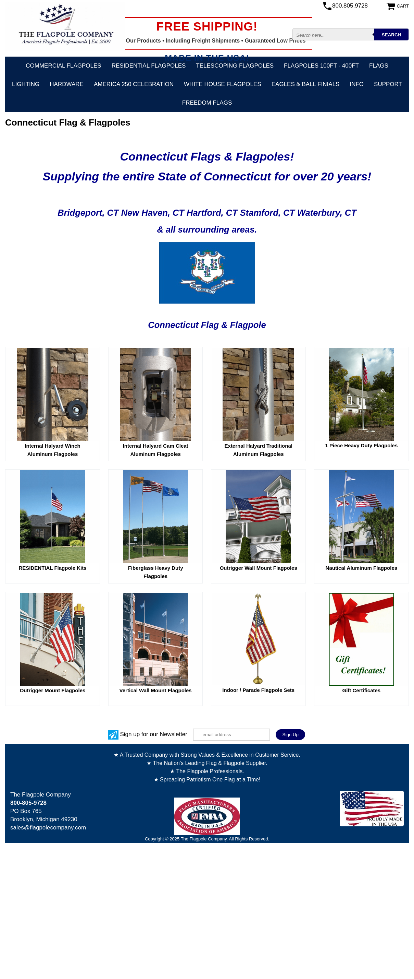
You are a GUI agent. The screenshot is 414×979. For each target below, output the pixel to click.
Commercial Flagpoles (63, 65)
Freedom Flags (207, 102)
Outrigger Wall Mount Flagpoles (258, 568)
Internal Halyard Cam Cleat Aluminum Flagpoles (155, 450)
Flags (378, 65)
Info (357, 84)
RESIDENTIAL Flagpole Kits (52, 568)
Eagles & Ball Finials (306, 84)
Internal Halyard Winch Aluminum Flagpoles (52, 450)
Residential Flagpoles (149, 65)
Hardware (67, 84)
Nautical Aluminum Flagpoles (361, 568)
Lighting (25, 84)
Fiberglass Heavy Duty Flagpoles (155, 572)
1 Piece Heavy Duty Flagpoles (361, 445)
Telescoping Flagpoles (235, 65)
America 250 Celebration (134, 84)
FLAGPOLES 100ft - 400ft (321, 65)
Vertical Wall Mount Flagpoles (156, 690)
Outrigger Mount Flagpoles (53, 690)
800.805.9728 (350, 5)
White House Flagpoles (222, 84)
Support (388, 84)
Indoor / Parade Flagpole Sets (258, 690)
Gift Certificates (361, 690)
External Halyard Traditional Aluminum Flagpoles (258, 450)
